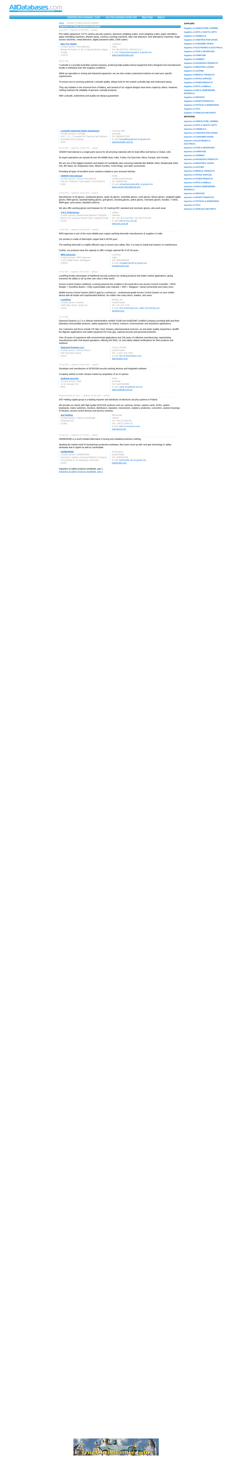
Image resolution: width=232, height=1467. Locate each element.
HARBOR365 (67, 451)
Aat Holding (67, 415)
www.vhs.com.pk (120, 223)
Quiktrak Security (70, 378)
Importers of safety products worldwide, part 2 (81, 471)
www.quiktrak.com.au (122, 389)
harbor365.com (119, 463)
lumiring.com (118, 311)
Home (61, 23)
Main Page (147, 17)
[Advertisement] (32, 68)
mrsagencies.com (120, 266)
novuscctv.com (119, 429)
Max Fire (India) (69, 44)
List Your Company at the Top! (121, 17)
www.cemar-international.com (126, 187)
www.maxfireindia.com (123, 55)
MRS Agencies (68, 254)
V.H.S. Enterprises (70, 212)
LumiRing (66, 299)
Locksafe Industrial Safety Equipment (80, 131)
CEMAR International (71, 176)
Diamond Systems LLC (72, 347)
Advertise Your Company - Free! (83, 17)
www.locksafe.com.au (122, 142)
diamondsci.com (120, 358)
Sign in (161, 17)
